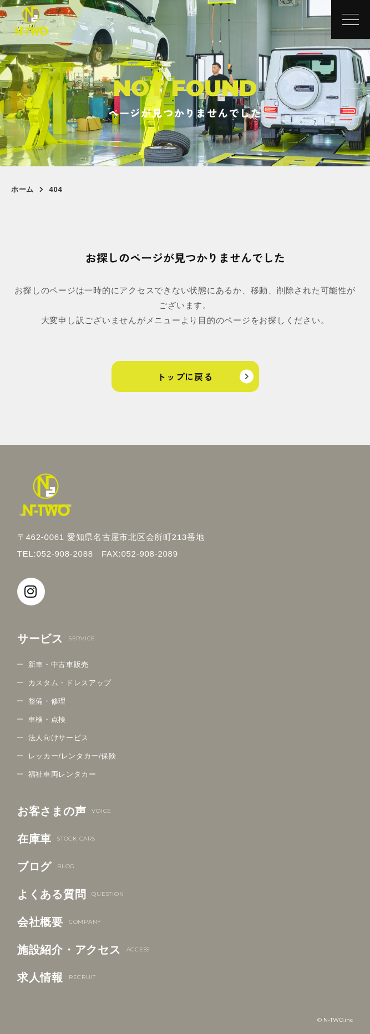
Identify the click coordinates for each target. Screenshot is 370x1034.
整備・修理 (47, 701)
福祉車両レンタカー (62, 774)
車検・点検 (47, 719)
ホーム (22, 189)
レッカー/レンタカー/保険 (72, 756)
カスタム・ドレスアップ (69, 682)
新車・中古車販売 (58, 664)
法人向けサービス (58, 737)
